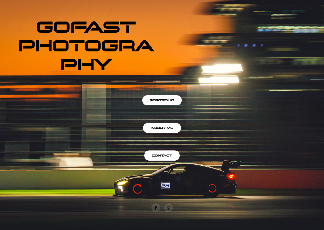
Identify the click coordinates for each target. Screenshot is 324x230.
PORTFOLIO (162, 100)
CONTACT (162, 155)
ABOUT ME (162, 128)
